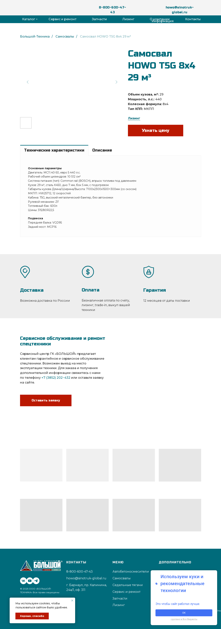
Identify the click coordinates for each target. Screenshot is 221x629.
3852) (51, 377)
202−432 (63, 377)
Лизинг (128, 19)
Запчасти (99, 19)
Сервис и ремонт (62, 19)
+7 (43, 377)
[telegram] (35, 579)
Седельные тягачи (128, 585)
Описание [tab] (102, 150)
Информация (163, 21)
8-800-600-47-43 (112, 10)
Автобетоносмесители (131, 571)
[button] (45, 397)
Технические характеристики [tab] (54, 150)
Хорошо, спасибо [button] (32, 616)
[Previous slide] (28, 82)
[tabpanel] (110, 196)
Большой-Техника (35, 36)
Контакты (193, 19)
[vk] (22, 579)
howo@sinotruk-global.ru (180, 10)
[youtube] (28, 579)
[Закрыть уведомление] (72, 600)
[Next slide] (116, 82)
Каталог (28, 19)
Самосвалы (64, 36)
